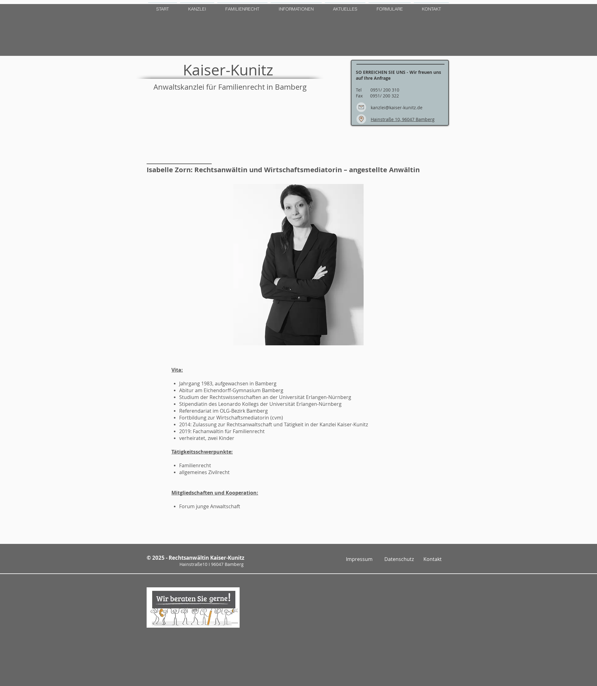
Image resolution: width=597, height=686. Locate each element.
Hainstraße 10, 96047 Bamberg (403, 119)
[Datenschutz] (399, 559)
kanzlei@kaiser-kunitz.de (396, 107)
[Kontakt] (432, 559)
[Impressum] (359, 559)
